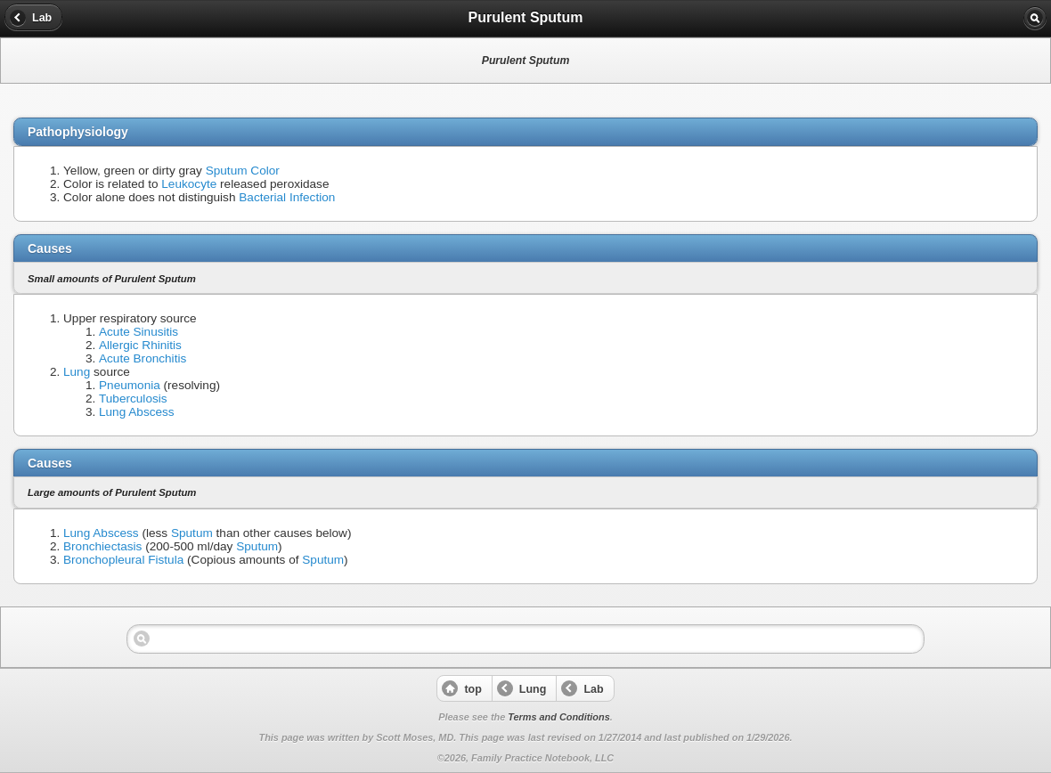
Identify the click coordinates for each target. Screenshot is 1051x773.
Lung (76, 371)
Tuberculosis (133, 398)
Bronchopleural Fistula (123, 559)
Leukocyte (188, 184)
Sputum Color (243, 170)
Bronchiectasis (102, 546)
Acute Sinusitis (138, 331)
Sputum (192, 533)
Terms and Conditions (558, 717)
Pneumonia (129, 385)
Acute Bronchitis (142, 358)
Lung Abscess (137, 412)
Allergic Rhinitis (140, 345)
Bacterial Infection (287, 197)
